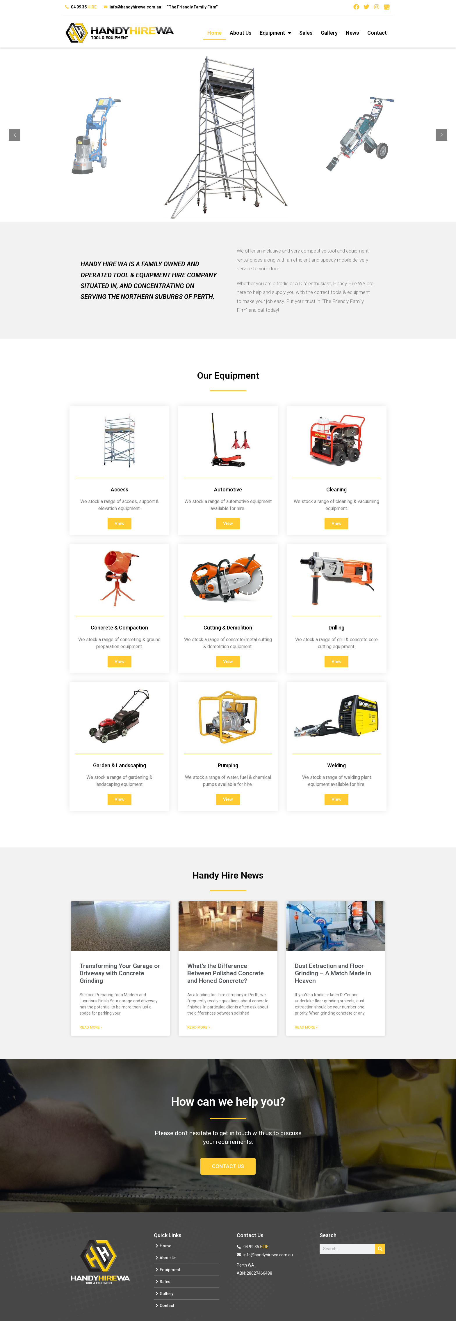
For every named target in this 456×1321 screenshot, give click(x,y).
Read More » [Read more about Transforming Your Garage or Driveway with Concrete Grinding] (91, 1027)
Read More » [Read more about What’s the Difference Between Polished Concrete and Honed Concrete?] (198, 1027)
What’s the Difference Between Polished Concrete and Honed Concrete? (225, 973)
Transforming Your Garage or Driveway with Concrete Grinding (120, 973)
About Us (241, 33)
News (352, 33)
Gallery (329, 33)
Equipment (275, 32)
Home (214, 33)
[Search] (380, 1249)
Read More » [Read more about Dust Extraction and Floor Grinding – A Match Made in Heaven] (306, 1027)
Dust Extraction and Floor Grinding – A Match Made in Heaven (333, 973)
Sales (306, 33)
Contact (377, 33)
